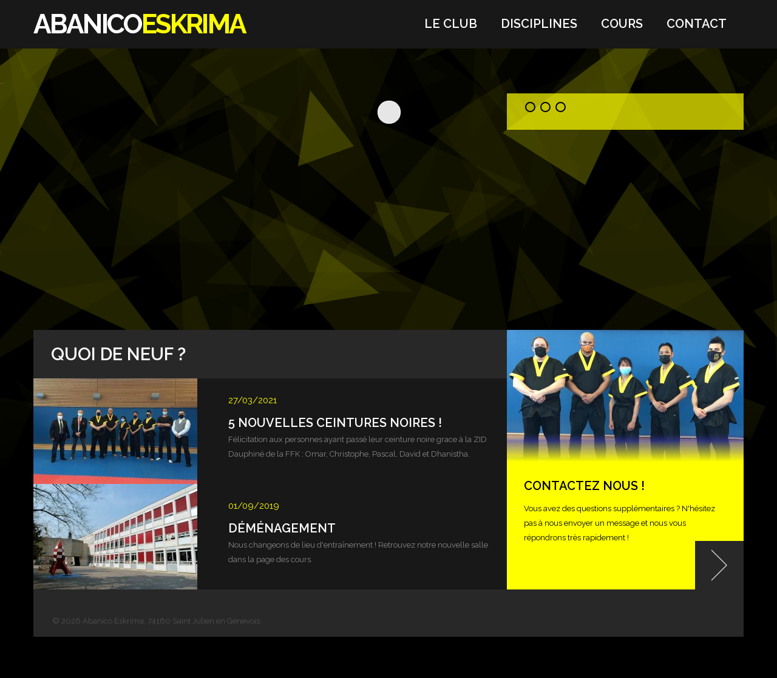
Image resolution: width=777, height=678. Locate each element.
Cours (622, 23)
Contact (697, 23)
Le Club (450, 23)
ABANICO (139, 23)
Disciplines (539, 23)
